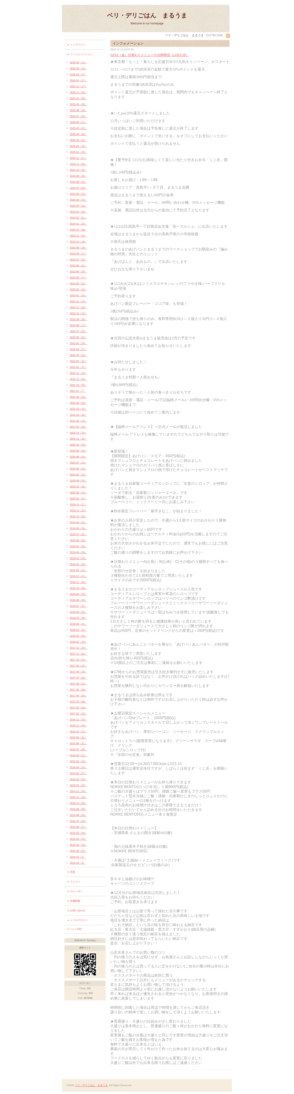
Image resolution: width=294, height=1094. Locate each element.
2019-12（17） (78, 504)
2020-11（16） (78, 438)
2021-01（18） (78, 426)
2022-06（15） (78, 337)
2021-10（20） (78, 385)
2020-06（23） (78, 468)
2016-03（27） (78, 773)
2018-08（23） (78, 600)
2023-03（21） (78, 283)
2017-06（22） (78, 683)
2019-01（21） (78, 570)
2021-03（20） (78, 415)
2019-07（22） (78, 534)
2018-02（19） (78, 636)
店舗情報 (75, 900)
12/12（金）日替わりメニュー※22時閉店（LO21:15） (149, 55)
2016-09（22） (78, 737)
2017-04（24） (78, 695)
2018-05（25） (78, 618)
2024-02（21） (78, 217)
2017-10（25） (78, 659)
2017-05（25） (78, 689)
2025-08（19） (78, 110)
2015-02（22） (78, 851)
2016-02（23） (78, 779)
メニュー (75, 881)
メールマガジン (79, 920)
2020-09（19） (78, 450)
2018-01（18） (78, 642)
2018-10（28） (78, 588)
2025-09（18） (78, 104)
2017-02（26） (78, 707)
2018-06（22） (78, 612)
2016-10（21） (78, 731)
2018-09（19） (78, 594)
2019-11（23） (78, 510)
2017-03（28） (78, 701)
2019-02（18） (78, 564)
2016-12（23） (78, 719)
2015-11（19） (78, 797)
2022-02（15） (78, 361)
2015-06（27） (78, 827)
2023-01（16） (78, 295)
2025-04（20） (78, 134)
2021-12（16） (78, 373)
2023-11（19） (78, 235)
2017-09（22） (78, 665)
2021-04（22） (78, 409)
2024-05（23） (78, 199)
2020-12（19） (78, 432)
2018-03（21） (78, 630)
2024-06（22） (78, 194)
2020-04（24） (78, 480)
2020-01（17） (78, 498)
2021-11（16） (78, 379)
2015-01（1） (78, 857)
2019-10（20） (78, 516)
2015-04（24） (78, 839)
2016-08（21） (78, 743)
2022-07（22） (78, 331)
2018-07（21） (78, 606)
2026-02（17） (78, 74)
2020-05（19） (78, 474)
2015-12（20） (78, 791)
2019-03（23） (78, 558)
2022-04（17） (78, 349)
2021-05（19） (78, 403)
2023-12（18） (78, 229)
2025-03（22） (78, 140)
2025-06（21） (78, 122)
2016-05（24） (78, 761)
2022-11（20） (78, 307)
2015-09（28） (78, 809)
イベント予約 (74, 929)
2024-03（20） (78, 211)
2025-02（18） (78, 146)
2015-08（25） (78, 815)
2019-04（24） (78, 552)
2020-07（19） (78, 462)
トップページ (77, 44)
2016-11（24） (78, 725)
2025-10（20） (78, 98)
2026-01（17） (78, 80)
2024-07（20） (78, 188)
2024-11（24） (78, 164)
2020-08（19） (78, 456)
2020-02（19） (78, 492)
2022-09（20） (78, 319)
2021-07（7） (78, 391)
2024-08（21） (78, 182)
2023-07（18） (78, 259)
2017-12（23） (78, 647)
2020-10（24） (78, 444)
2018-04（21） (78, 624)
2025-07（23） (78, 116)
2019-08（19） (78, 528)
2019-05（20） (78, 546)
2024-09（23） (78, 176)
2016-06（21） (78, 755)
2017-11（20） (78, 653)
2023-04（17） (78, 277)
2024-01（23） (78, 223)
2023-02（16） (78, 289)
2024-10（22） (78, 170)
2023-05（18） (78, 271)
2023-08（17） (78, 253)
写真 (72, 871)
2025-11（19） (78, 92)
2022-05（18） (78, 343)
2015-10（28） (78, 803)
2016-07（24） (78, 749)
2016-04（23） (78, 767)
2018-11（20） (78, 582)
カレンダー (76, 891)
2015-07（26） (78, 821)
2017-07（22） (78, 677)
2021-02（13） (78, 420)
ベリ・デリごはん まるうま (147, 15)
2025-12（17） (78, 86)
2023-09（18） (78, 247)
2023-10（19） (78, 241)
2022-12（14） (78, 301)
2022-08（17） (78, 325)
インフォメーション (81, 54)
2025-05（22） (78, 128)
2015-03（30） (78, 845)
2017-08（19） (78, 671)
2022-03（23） (78, 355)
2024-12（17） (78, 158)
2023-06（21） (78, 265)
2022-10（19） (78, 313)
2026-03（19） (78, 68)
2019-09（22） (78, 522)
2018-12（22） (78, 576)
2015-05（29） (78, 833)
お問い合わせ (77, 910)
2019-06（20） (78, 540)
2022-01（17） (78, 367)
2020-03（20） (78, 486)
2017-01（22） (78, 713)
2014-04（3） (78, 863)
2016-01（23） (78, 785)
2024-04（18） (78, 205)
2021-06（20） (78, 397)
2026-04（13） (78, 62)
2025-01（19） (78, 152)
